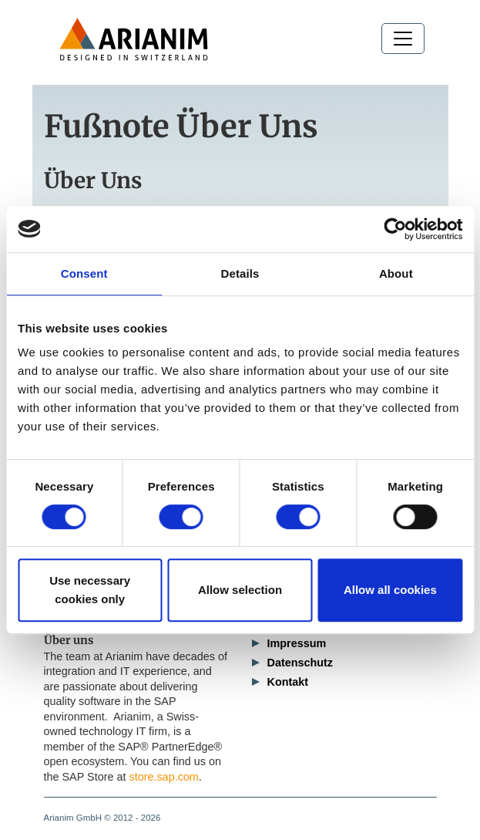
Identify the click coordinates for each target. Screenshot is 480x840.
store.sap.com (163, 777)
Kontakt (288, 682)
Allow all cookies (390, 589)
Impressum (297, 643)
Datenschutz (300, 662)
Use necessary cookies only (89, 590)
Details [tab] (240, 273)
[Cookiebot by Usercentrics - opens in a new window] (394, 229)
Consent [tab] (84, 273)
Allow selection (240, 589)
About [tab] (396, 273)
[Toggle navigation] (403, 38)
